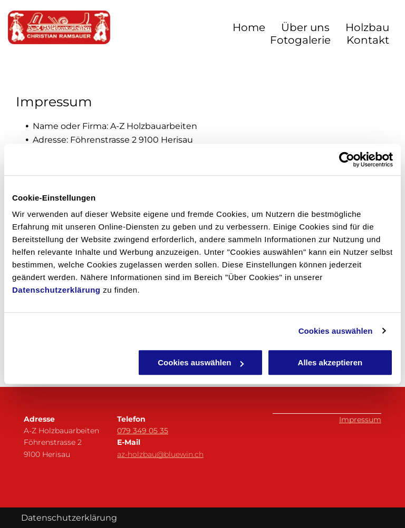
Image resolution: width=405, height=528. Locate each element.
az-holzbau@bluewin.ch (160, 454)
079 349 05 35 (142, 430)
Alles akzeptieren (330, 362)
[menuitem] (241, 27)
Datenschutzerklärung (56, 289)
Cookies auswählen (335, 330)
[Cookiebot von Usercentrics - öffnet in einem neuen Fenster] (347, 159)
